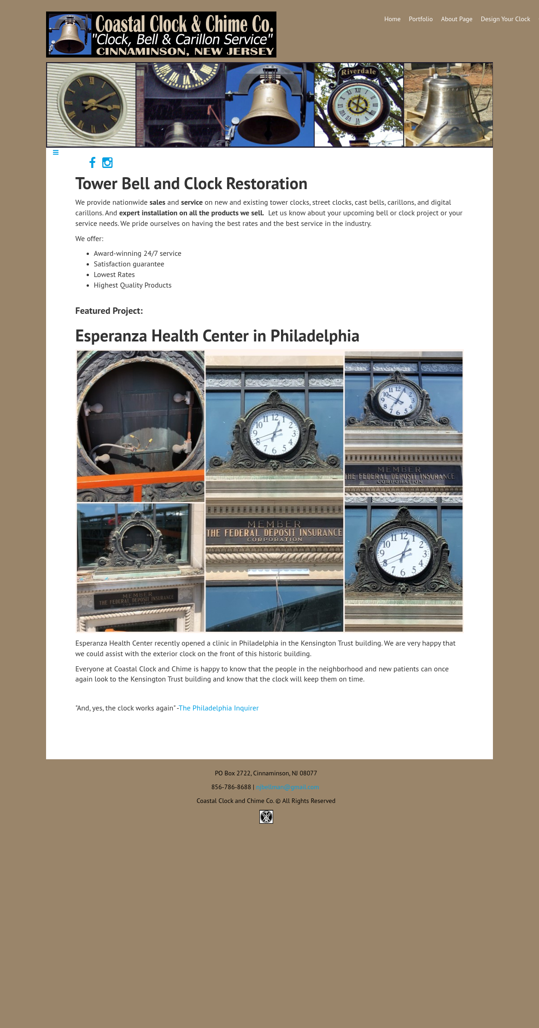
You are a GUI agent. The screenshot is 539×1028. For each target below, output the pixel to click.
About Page (457, 19)
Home (392, 19)
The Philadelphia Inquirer (219, 707)
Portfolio (421, 19)
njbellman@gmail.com (287, 787)
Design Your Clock (505, 19)
